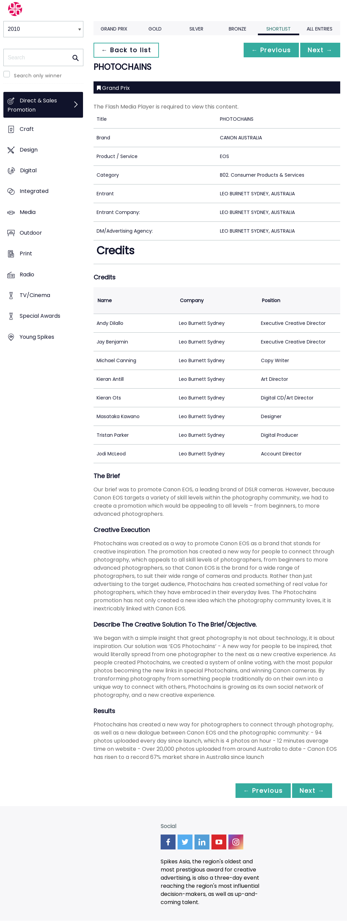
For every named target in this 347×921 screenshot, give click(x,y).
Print (26, 254)
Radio (27, 274)
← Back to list (127, 50)
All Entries (319, 28)
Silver (196, 28)
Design (29, 150)
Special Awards (40, 316)
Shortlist (278, 28)
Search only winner (38, 75)
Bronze (237, 28)
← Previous (269, 50)
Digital (28, 171)
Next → (319, 50)
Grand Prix (114, 28)
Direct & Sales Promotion (32, 105)
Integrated (34, 191)
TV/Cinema (35, 295)
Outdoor (31, 233)
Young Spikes (37, 337)
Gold (155, 28)
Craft (27, 129)
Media (28, 212)
